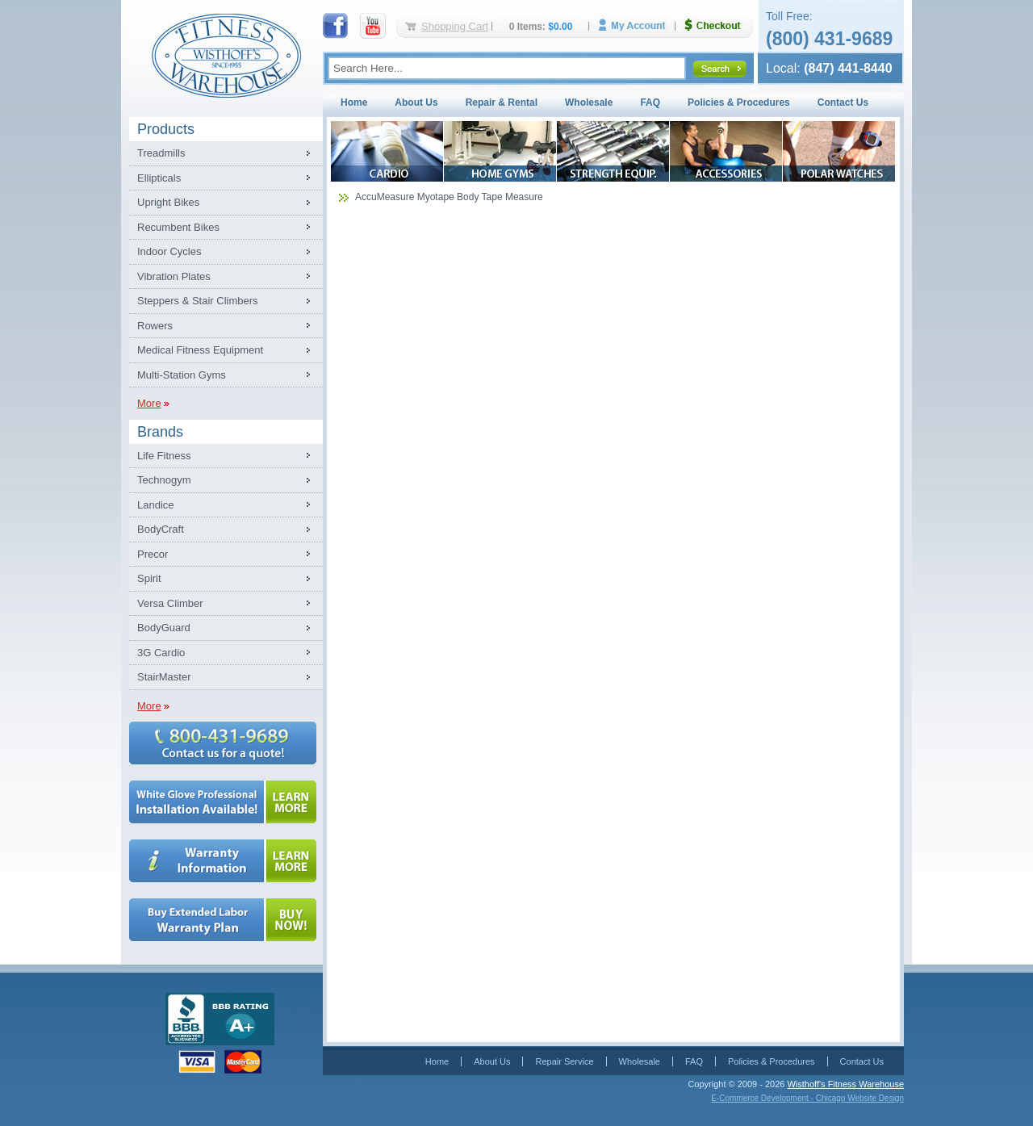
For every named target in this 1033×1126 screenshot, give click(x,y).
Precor (152, 554)
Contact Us (843, 102)
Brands (160, 432)
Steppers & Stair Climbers (197, 301)
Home (354, 102)
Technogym (163, 480)
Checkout (719, 25)
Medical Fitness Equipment (200, 350)
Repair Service (564, 1061)
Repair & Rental (501, 102)
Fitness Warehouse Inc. (226, 54)
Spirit (149, 578)
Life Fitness (163, 456)
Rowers (155, 326)
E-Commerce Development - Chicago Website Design (807, 1098)
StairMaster (163, 677)
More (149, 403)
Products (165, 129)
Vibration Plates (174, 276)
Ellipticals (159, 178)
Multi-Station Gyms (181, 375)
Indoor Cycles (169, 251)
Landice (155, 505)
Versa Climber (170, 603)
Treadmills (161, 153)
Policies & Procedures (739, 102)
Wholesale (589, 102)
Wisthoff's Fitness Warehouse (845, 1084)
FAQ (650, 102)
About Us (416, 102)
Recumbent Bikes (178, 227)
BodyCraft (160, 529)
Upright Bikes (168, 202)
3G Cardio (161, 653)
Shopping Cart (454, 26)
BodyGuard (163, 628)
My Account (637, 25)
